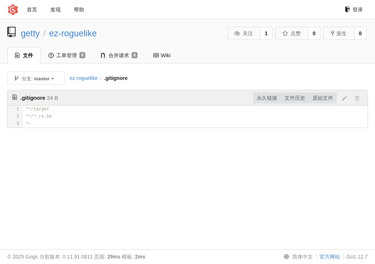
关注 (243, 33)
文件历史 (295, 98)
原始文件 (322, 98)
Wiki (161, 55)
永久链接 (267, 98)
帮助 (79, 9)
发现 (55, 9)
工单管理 (67, 55)
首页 (32, 9)
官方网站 (329, 257)
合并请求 (119, 55)
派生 (339, 33)
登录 (354, 9)
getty (30, 33)
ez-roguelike (73, 33)
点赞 (291, 33)
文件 (24, 55)
